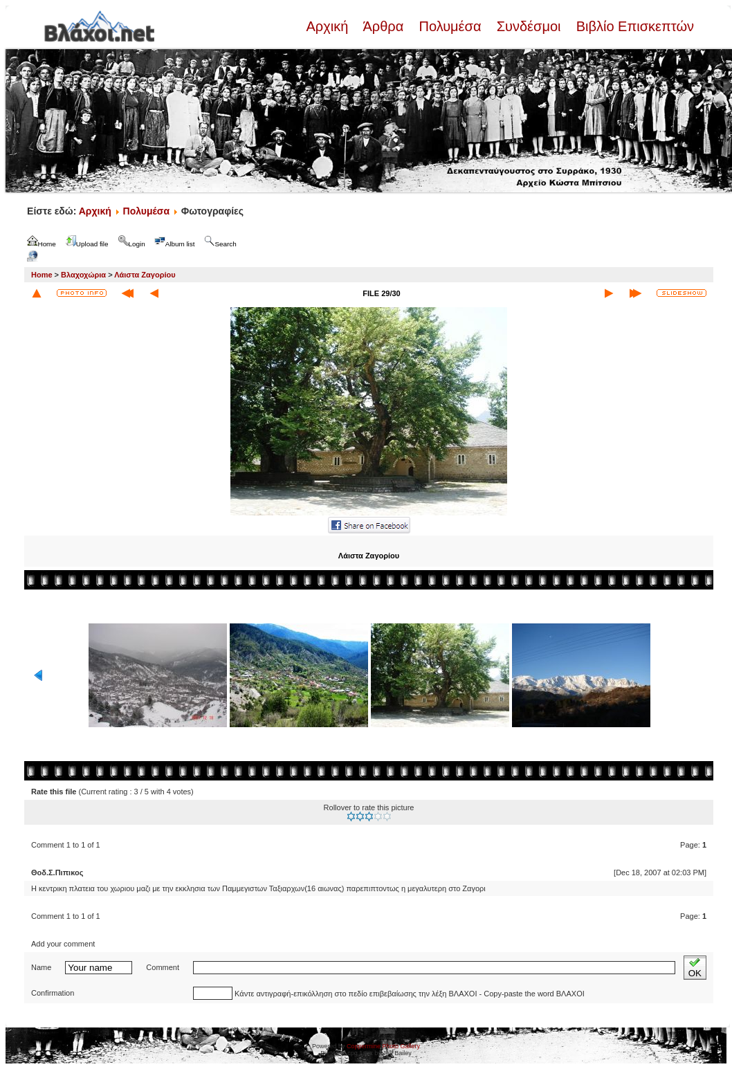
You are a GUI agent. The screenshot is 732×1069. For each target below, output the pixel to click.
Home (42, 275)
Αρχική (328, 26)
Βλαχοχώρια (83, 275)
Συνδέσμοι (529, 26)
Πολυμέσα (450, 26)
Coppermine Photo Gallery (383, 1046)
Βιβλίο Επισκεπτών (633, 26)
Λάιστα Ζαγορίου (144, 275)
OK (695, 967)
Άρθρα (384, 26)
